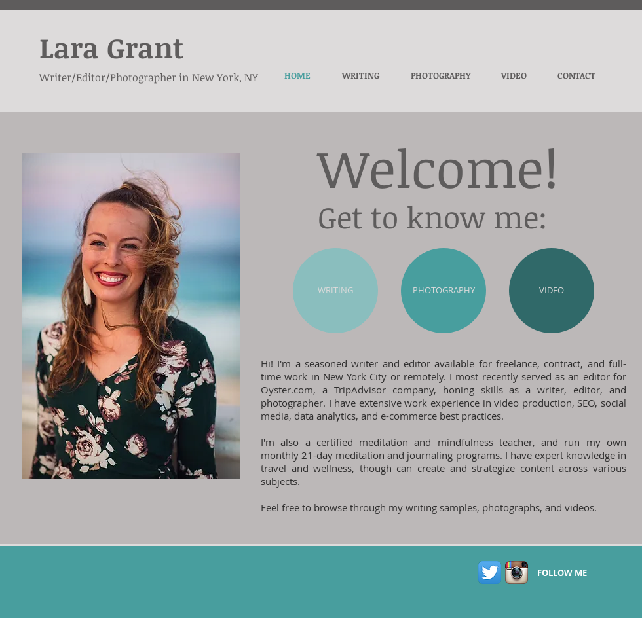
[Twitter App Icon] (489, 572)
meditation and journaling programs (417, 455)
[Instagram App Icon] (516, 572)
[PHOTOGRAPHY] (443, 290)
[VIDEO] (551, 290)
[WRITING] (335, 290)
